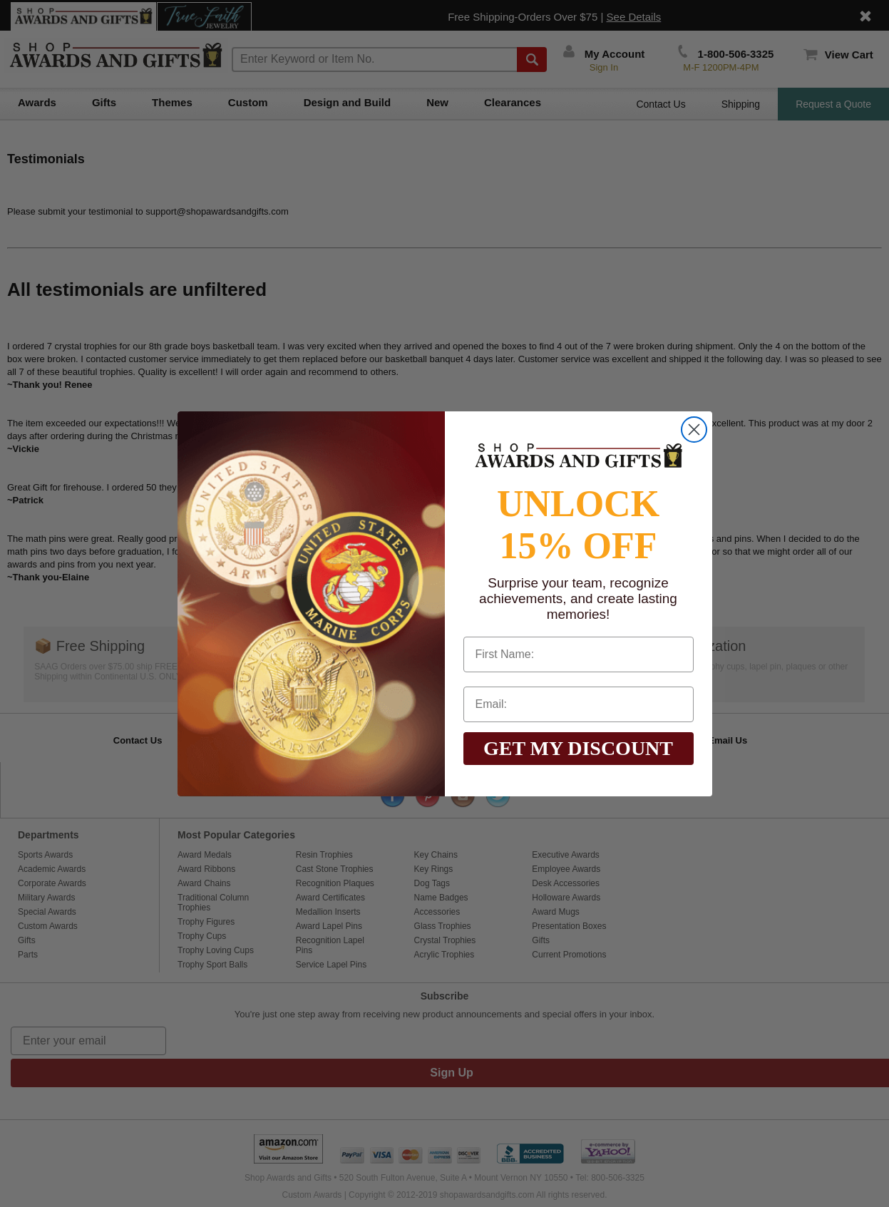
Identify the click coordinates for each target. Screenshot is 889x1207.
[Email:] (578, 704)
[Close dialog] (694, 429)
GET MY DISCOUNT (578, 748)
